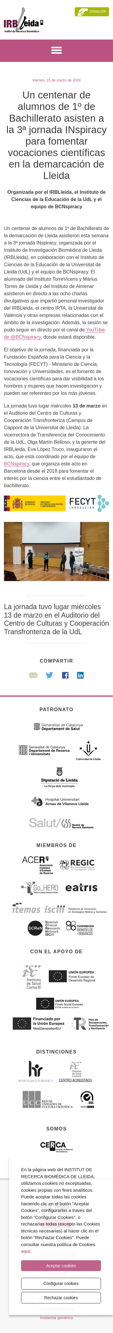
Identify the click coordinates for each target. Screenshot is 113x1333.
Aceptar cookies (61, 1265)
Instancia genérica (56, 1317)
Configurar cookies (61, 1283)
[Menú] (56, 51)
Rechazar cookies (61, 1297)
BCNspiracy (16, 463)
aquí (25, 1251)
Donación (98, 11)
